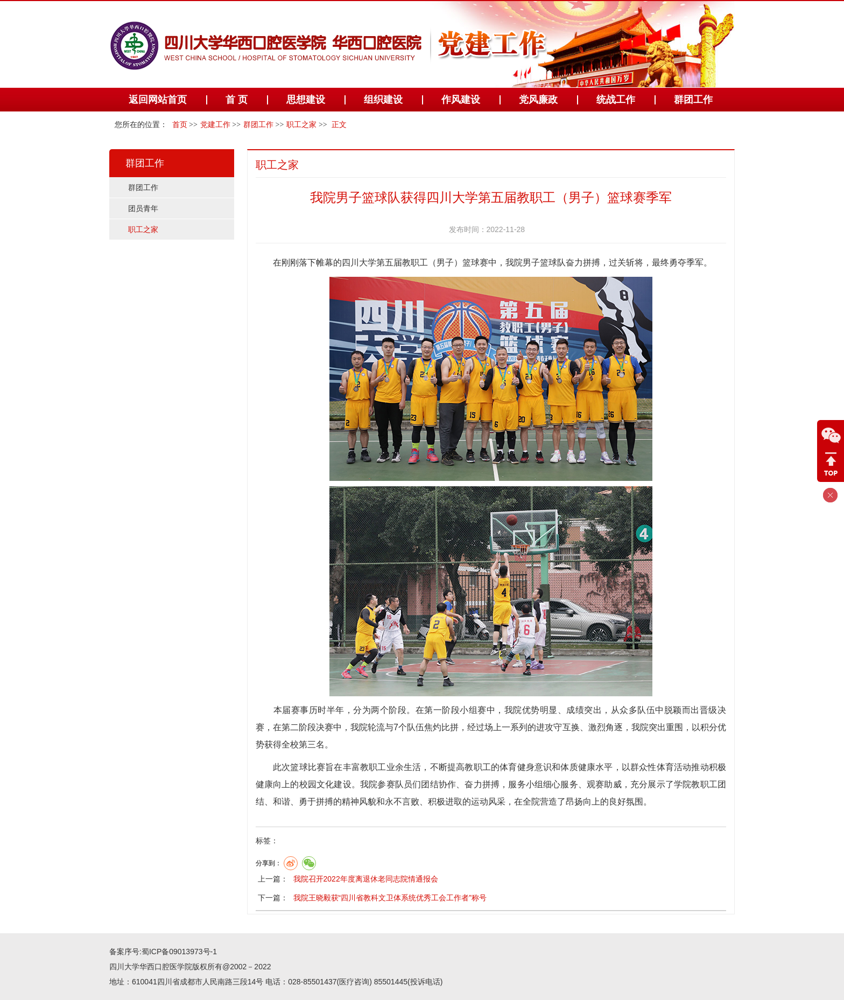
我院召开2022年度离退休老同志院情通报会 (365, 879)
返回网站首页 (158, 99)
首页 (179, 125)
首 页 (237, 99)
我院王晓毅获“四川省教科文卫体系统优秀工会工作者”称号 (390, 897)
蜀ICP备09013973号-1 (179, 951)
